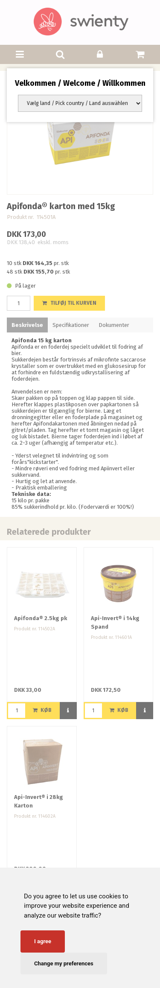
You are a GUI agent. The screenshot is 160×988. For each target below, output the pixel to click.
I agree (42, 941)
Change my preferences (63, 963)
